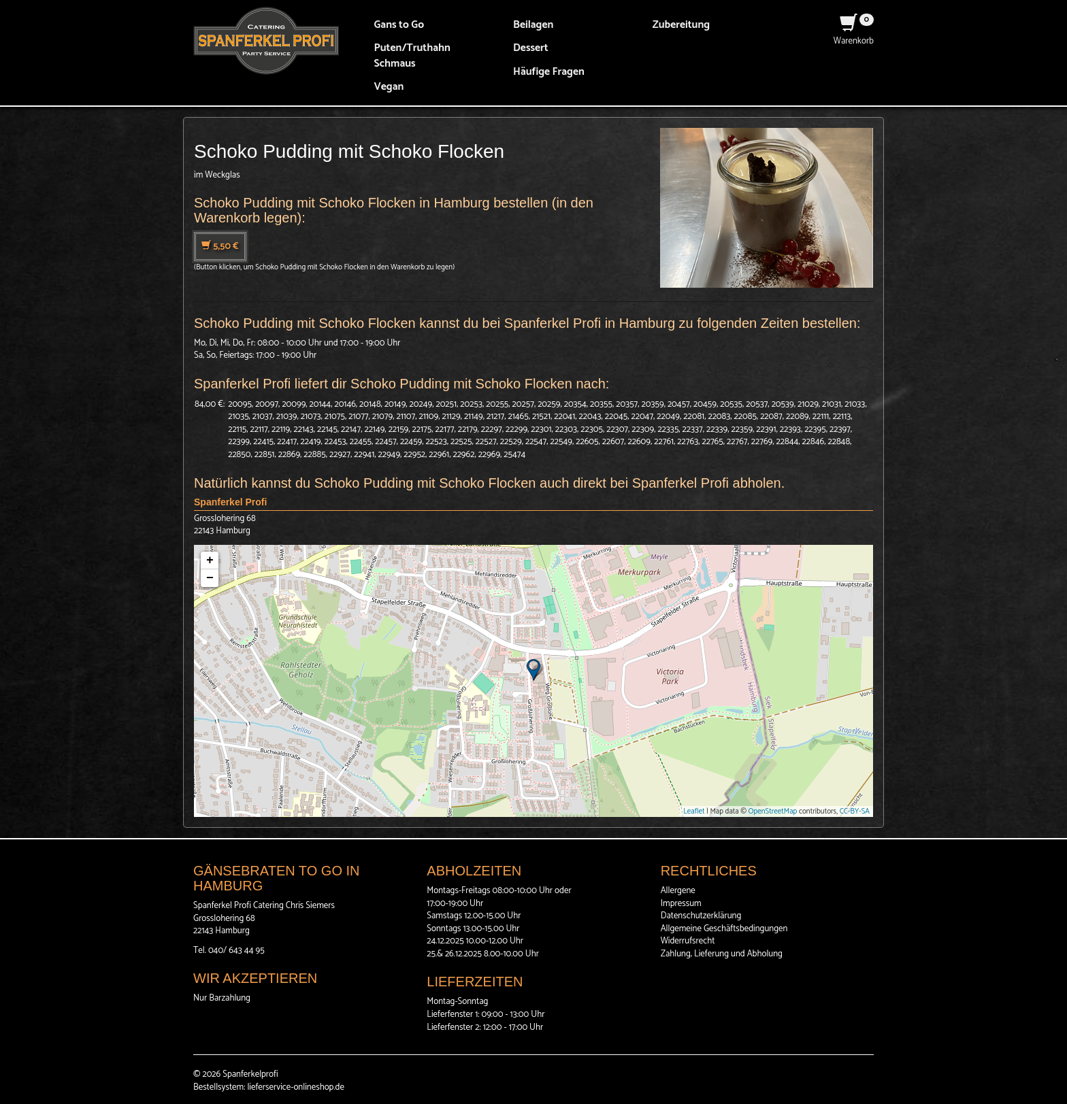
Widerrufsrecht (688, 941)
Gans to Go (399, 24)
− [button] (210, 578)
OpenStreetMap (773, 811)
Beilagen (533, 24)
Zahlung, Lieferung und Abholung (722, 954)
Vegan (389, 86)
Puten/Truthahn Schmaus (412, 55)
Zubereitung (681, 24)
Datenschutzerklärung (701, 916)
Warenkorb (854, 34)
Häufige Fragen (549, 71)
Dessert (530, 47)
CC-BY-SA (855, 811)
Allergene (678, 891)
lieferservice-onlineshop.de (295, 1087)
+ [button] (210, 560)
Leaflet (693, 811)
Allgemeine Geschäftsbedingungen (724, 929)
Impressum (681, 904)
